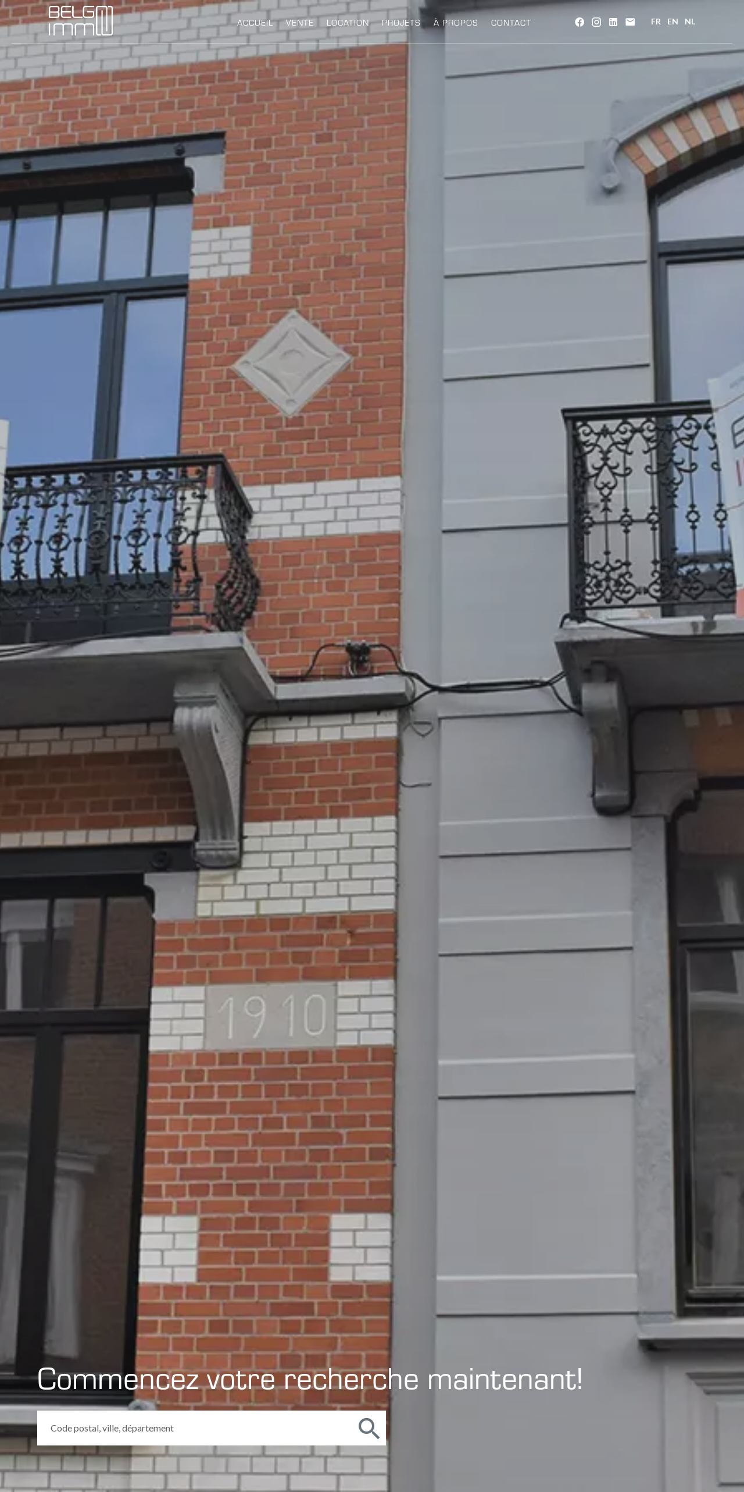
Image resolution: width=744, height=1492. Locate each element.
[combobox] (194, 1428)
